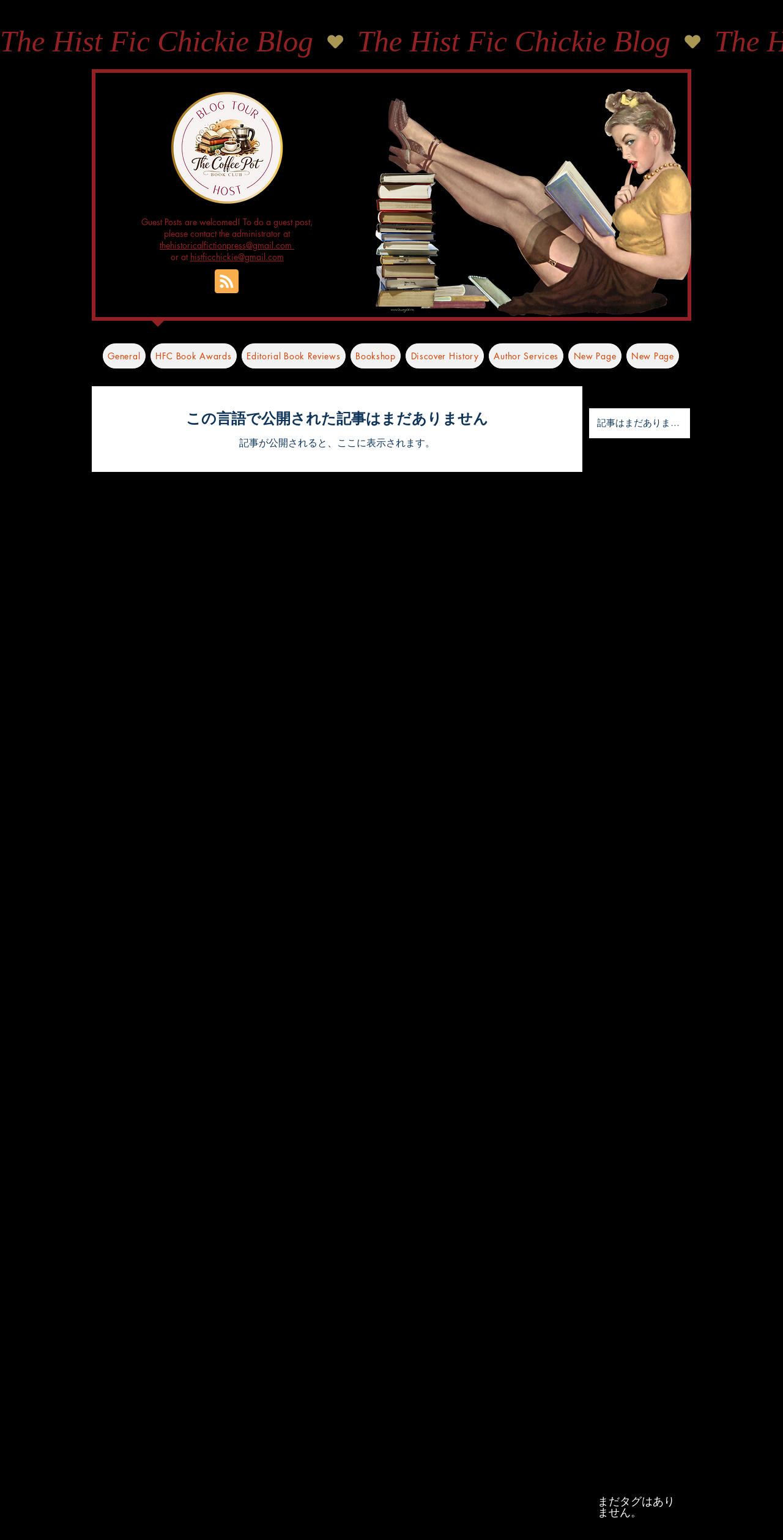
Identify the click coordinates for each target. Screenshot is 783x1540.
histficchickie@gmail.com (237, 257)
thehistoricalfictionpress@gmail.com (227, 245)
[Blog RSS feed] (227, 281)
